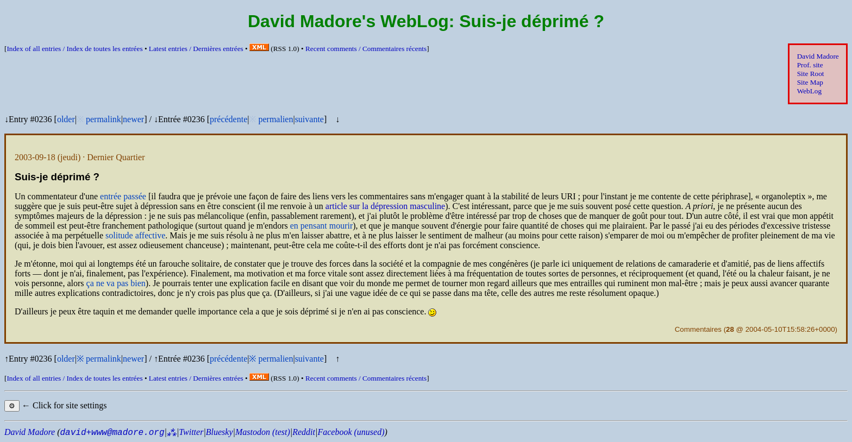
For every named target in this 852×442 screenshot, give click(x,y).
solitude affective (135, 235)
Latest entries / (196, 49)
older (66, 119)
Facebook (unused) (350, 432)
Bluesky (219, 432)
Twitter (191, 432)
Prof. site (810, 65)
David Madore (818, 56)
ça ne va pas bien (116, 283)
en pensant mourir (321, 225)
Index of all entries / (74, 49)
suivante (309, 119)
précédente (228, 119)
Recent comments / (366, 49)
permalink (103, 119)
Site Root (810, 74)
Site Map (810, 82)
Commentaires (698, 329)
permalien (275, 119)
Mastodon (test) (262, 432)
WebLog (809, 91)
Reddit (303, 432)
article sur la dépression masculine (385, 206)
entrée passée (123, 196)
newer (133, 119)
